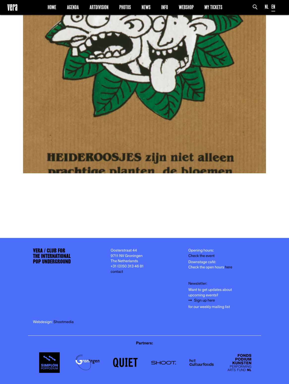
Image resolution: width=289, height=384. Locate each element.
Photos (125, 7)
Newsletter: (197, 283)
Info (164, 7)
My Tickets (213, 7)
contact (117, 271)
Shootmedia (64, 322)
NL (266, 7)
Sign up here (204, 300)
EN (273, 7)
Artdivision (99, 7)
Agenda (73, 7)
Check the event (201, 255)
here (228, 267)
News (146, 7)
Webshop (186, 7)
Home (52, 7)
